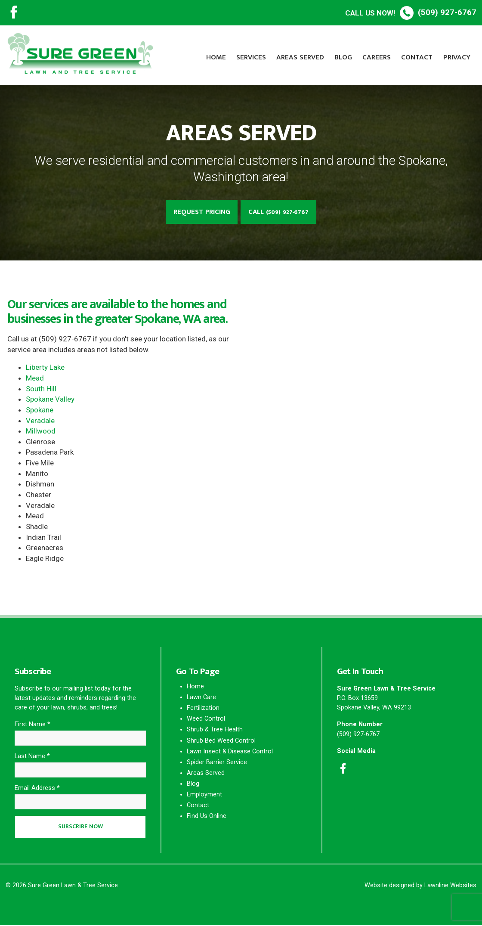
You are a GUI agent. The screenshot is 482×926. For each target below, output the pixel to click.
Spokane (39, 410)
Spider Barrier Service (217, 762)
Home (216, 57)
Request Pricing (200, 212)
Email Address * (37, 788)
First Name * (32, 724)
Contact (417, 57)
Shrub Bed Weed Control (221, 740)
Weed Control (206, 719)
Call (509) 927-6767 (280, 212)
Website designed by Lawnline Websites (420, 886)
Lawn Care (201, 697)
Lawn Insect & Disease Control (230, 751)
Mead (35, 378)
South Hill (41, 388)
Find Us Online (206, 816)
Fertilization (203, 708)
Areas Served (300, 57)
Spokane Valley (50, 399)
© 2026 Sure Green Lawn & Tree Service (62, 886)
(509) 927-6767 (410, 12)
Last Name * (32, 756)
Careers (376, 57)
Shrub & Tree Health (215, 730)
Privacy (456, 57)
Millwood (41, 431)
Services (251, 57)
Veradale (40, 420)
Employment (204, 795)
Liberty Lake (45, 367)
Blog (343, 57)
